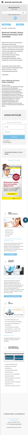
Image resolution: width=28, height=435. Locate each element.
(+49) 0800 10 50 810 (15, 422)
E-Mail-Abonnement (9, 230)
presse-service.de (14, 7)
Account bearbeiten (9, 234)
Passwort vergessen (7, 142)
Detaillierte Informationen (13, 296)
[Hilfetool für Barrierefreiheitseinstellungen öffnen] (25, 220)
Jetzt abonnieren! (10, 254)
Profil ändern (7, 235)
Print (20, 24)
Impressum (20, 414)
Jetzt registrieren (6, 140)
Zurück (6, 24)
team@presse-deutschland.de (16, 424)
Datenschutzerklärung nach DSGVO (14, 427)
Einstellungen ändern (9, 232)
